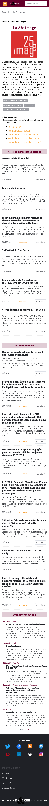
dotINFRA (6, 783)
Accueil (5, 12)
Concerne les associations (12, 105)
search (43, 3)
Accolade (6, 773)
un (13, 122)
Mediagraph (7, 778)
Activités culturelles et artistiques (15, 101)
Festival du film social (19, 130)
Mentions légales (8, 800)
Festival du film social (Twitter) (23, 134)
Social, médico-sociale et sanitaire (15, 109)
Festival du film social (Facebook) (25, 138)
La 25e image (29, 105)
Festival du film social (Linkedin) (24, 142)
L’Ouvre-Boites (8, 788)
